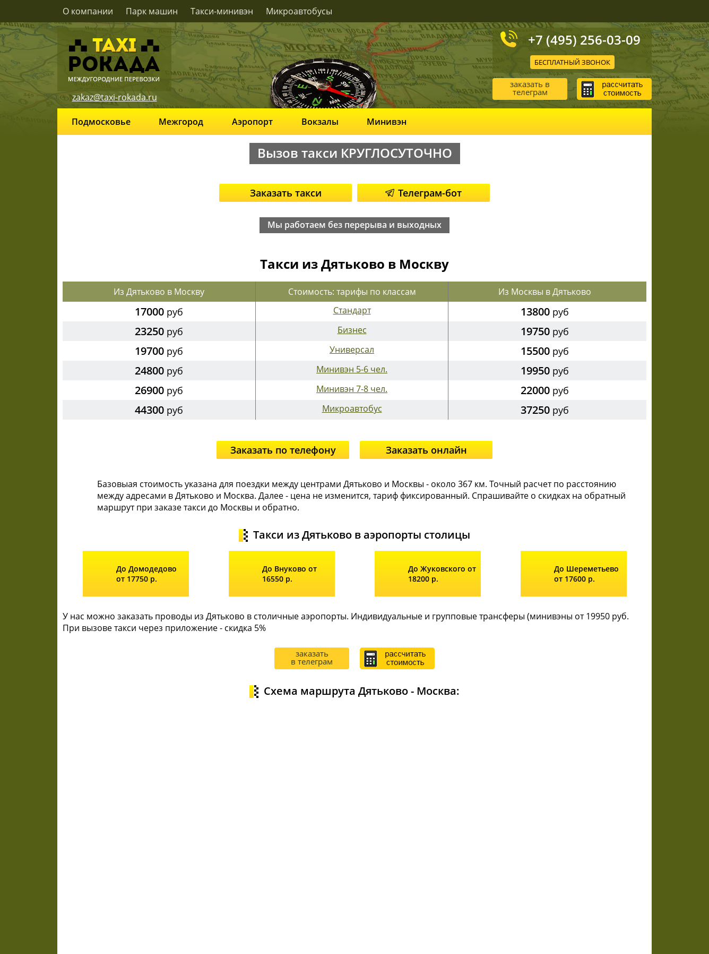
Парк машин (152, 11)
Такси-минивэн (222, 11)
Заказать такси (286, 192)
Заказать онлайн (426, 450)
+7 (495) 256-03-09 (584, 39)
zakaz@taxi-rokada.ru (114, 97)
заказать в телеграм (530, 88)
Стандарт (352, 310)
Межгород (181, 121)
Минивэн (387, 121)
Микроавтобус (352, 408)
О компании (88, 11)
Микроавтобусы (299, 11)
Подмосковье (101, 121)
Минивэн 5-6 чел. (351, 369)
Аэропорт (252, 121)
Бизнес (352, 330)
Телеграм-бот (423, 192)
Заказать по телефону (283, 450)
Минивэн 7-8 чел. (351, 389)
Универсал (352, 349)
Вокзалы (320, 121)
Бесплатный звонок (572, 62)
